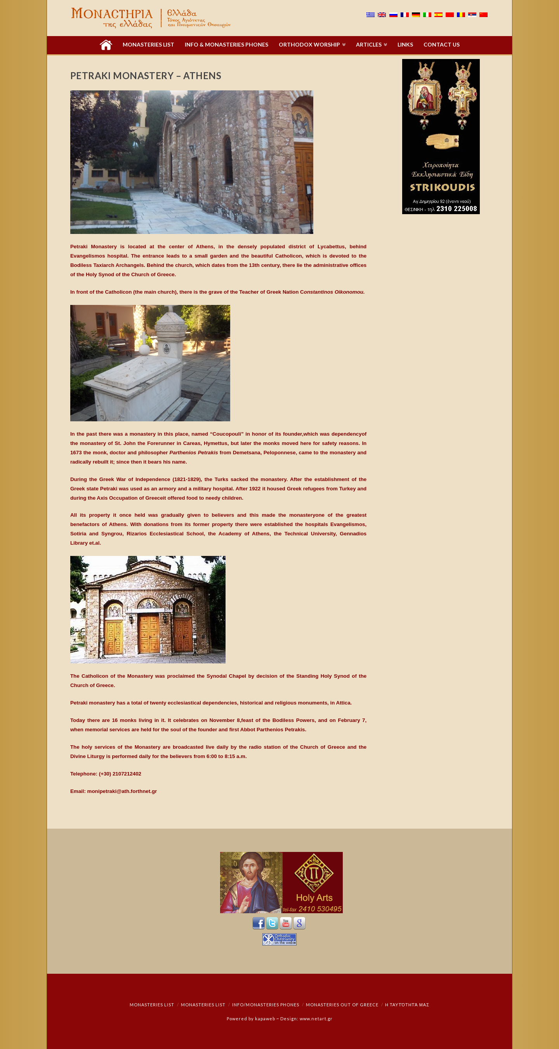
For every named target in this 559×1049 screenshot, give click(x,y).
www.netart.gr (316, 1018)
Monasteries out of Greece (342, 1004)
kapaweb (265, 1018)
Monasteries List (152, 1004)
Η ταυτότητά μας (407, 1004)
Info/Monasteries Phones (265, 1004)
